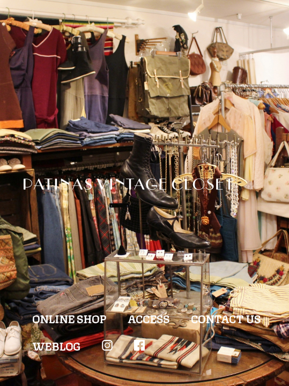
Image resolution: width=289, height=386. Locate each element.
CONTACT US (226, 318)
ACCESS (148, 318)
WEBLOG (56, 345)
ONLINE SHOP (69, 318)
